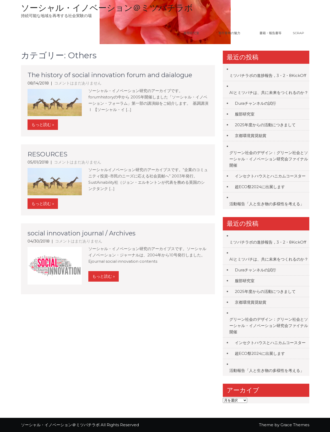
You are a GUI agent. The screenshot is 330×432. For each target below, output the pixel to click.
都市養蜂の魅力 (235, 33)
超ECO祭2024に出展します (260, 186)
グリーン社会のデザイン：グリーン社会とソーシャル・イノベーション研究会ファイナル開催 (268, 159)
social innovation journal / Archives (82, 233)
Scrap (298, 33)
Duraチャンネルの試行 (255, 103)
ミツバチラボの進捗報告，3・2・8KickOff (267, 75)
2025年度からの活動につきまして (265, 124)
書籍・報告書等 (270, 33)
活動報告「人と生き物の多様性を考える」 (266, 203)
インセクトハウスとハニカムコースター (270, 175)
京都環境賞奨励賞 (250, 135)
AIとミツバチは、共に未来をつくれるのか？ (268, 92)
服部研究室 (191, 33)
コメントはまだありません (77, 83)
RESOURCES (47, 154)
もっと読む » (42, 124)
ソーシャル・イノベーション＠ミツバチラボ (107, 8)
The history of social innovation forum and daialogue (110, 75)
